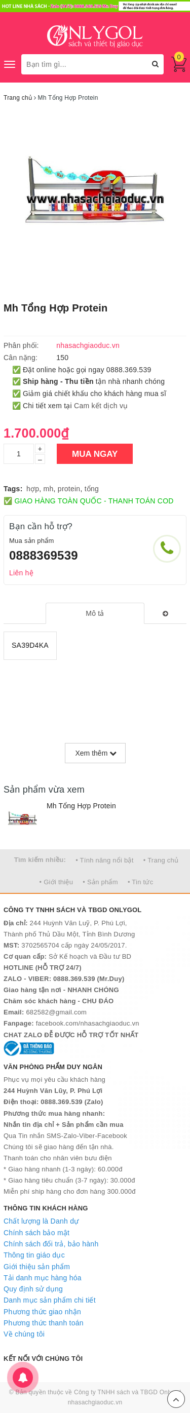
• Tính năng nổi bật (104, 860)
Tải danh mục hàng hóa (43, 1278)
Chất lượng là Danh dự (41, 1221)
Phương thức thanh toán (44, 1323)
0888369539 (43, 555)
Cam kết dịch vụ (101, 406)
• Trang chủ (161, 860)
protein (69, 489)
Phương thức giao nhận (42, 1312)
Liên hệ (21, 573)
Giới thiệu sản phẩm (37, 1267)
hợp (32, 489)
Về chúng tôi (24, 1334)
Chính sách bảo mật (36, 1233)
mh (49, 489)
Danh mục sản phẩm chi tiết (50, 1300)
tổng (92, 489)
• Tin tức (140, 882)
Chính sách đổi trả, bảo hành (51, 1244)
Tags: (13, 489)
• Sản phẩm (100, 882)
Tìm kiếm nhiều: (40, 860)
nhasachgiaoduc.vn (95, 1402)
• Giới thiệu (56, 882)
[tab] (95, 613)
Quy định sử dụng (33, 1289)
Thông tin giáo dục (34, 1255)
